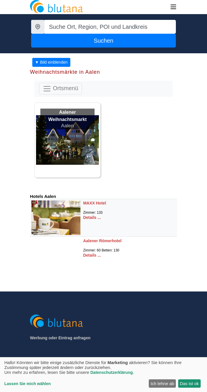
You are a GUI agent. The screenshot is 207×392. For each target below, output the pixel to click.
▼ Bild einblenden (51, 62)
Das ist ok (189, 383)
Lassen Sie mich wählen (27, 383)
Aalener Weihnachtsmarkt (67, 116)
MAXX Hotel (94, 203)
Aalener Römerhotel (102, 240)
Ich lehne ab (162, 383)
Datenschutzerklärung (111, 372)
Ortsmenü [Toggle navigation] (60, 88)
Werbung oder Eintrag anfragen (60, 338)
